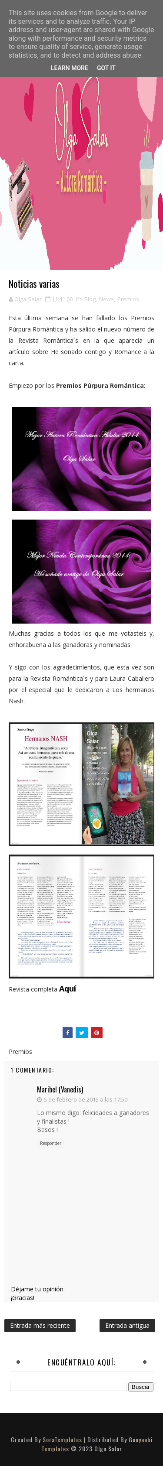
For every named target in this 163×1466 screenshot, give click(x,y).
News (106, 299)
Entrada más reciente (40, 1325)
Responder (50, 1143)
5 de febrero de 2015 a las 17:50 (85, 1099)
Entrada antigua (127, 1325)
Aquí (67, 988)
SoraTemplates (62, 1439)
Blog (90, 299)
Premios (128, 299)
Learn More (69, 68)
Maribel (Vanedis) (60, 1089)
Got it (106, 68)
